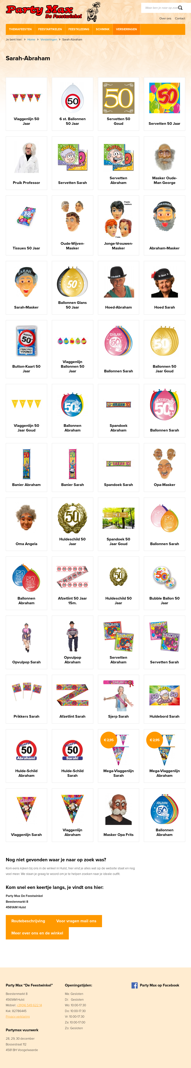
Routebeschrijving (28, 921)
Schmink (102, 29)
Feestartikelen (50, 29)
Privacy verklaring (18, 1017)
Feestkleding (78, 29)
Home (31, 39)
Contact (180, 18)
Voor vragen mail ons (76, 921)
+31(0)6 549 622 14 (29, 1005)
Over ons (165, 18)
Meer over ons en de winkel (37, 933)
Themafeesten (20, 29)
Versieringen (126, 29)
